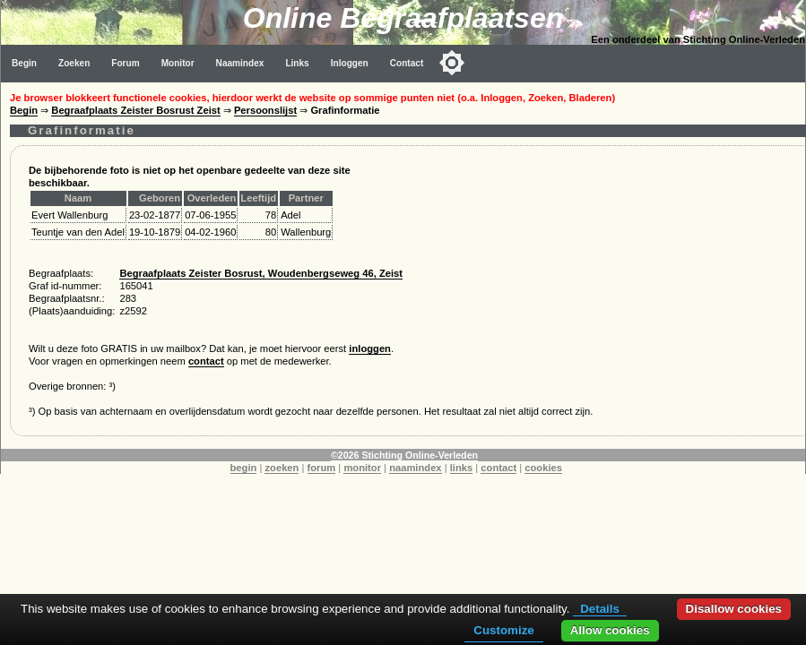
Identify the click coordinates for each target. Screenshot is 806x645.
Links (296, 63)
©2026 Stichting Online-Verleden (404, 455)
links (461, 467)
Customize (503, 630)
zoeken (281, 467)
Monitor (178, 63)
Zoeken (74, 63)
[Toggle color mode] (452, 63)
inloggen (370, 348)
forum (322, 467)
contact (206, 361)
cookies (543, 467)
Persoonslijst (265, 110)
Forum (125, 63)
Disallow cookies (734, 608)
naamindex (415, 467)
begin (243, 467)
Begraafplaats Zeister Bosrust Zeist (135, 110)
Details (600, 608)
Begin (24, 63)
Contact (407, 63)
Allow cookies (610, 630)
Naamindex (240, 63)
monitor (362, 467)
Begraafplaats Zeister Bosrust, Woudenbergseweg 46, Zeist (261, 273)
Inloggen (349, 63)
